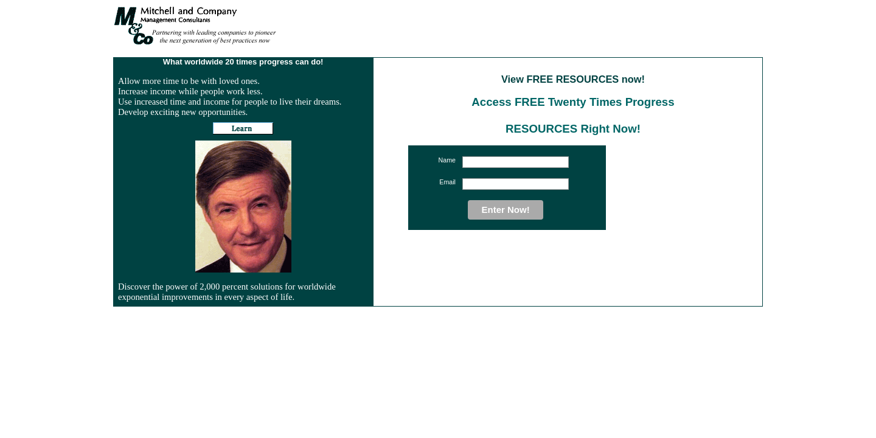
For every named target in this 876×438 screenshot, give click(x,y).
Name (447, 160)
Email (447, 182)
